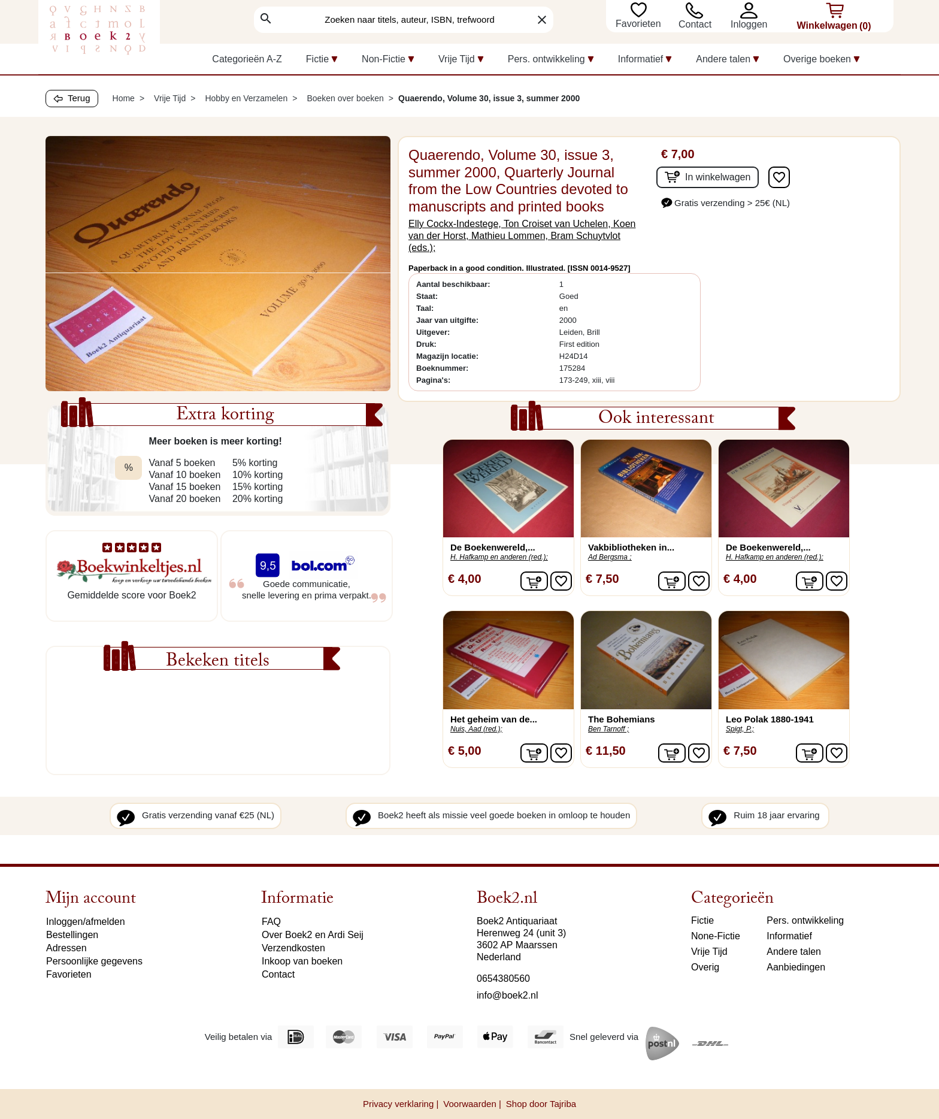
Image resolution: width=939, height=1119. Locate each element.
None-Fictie (715, 936)
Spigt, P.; (740, 729)
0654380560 (503, 978)
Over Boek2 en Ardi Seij (313, 935)
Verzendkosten (293, 948)
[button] (752, 10)
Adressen (66, 948)
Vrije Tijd (709, 951)
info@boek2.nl (507, 995)
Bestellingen (72, 935)
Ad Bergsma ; (610, 557)
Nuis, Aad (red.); (476, 729)
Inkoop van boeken (302, 961)
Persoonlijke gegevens (94, 961)
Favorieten (640, 24)
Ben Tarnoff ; (608, 729)
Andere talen (794, 951)
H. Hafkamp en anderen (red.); (499, 557)
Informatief (789, 936)
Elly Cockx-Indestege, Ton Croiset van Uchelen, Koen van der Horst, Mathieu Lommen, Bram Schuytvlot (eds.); (521, 236)
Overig (705, 967)
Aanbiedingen (796, 967)
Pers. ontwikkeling (805, 920)
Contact (694, 24)
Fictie (702, 920)
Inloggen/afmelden (85, 922)
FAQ (271, 922)
